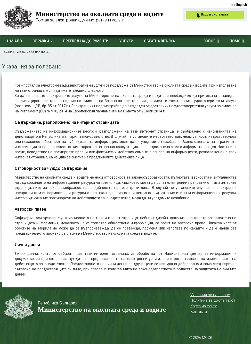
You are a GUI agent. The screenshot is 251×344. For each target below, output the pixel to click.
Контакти (198, 311)
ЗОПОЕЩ (211, 41)
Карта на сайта (203, 306)
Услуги (126, 41)
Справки (42, 41)
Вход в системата (214, 14)
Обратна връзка (159, 41)
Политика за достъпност (212, 300)
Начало (14, 41)
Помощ (237, 41)
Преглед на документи (86, 41)
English (241, 4)
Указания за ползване (32, 52)
